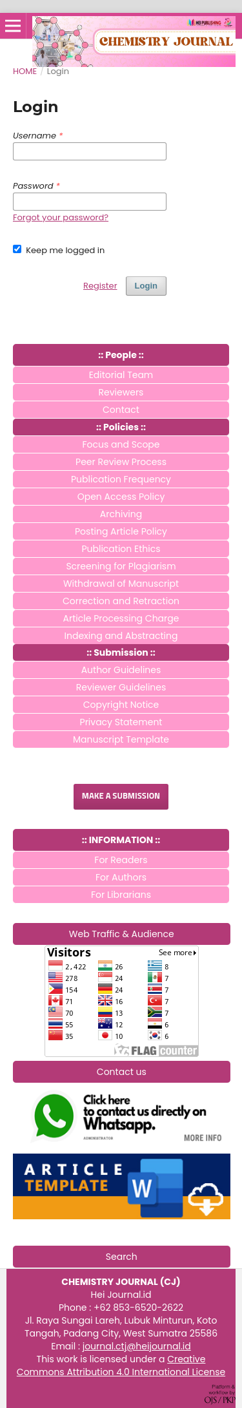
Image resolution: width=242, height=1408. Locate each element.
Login (146, 285)
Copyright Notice (121, 704)
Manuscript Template (121, 739)
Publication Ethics (120, 548)
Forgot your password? (60, 217)
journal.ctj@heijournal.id (137, 1346)
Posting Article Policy (121, 531)
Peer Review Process (121, 461)
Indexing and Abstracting (121, 635)
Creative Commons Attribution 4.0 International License (121, 1365)
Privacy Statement (121, 722)
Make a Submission (121, 796)
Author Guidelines (121, 669)
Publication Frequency (121, 479)
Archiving (121, 514)
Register (100, 286)
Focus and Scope (121, 444)
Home (25, 71)
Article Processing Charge (121, 618)
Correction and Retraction (121, 601)
